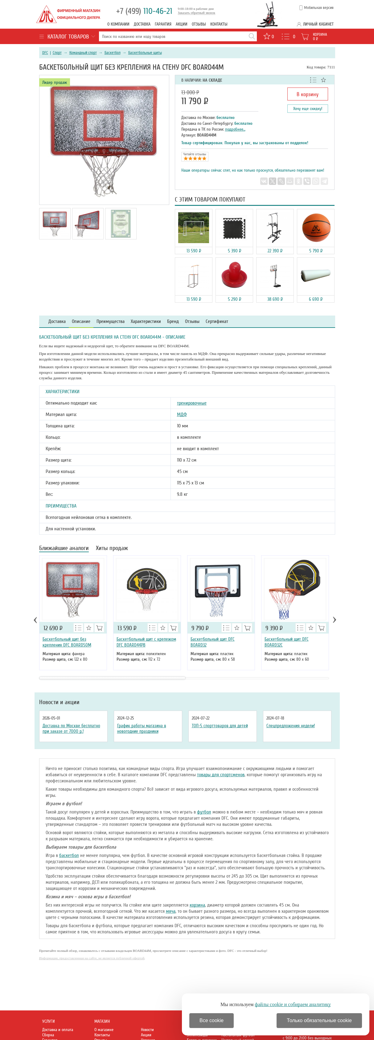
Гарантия (163, 24)
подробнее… (235, 129)
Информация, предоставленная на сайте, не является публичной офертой (92, 958)
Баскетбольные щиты (145, 52)
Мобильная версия (319, 7)
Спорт (57, 52)
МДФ (182, 414)
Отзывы (199, 24)
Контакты (219, 24)
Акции (181, 24)
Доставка (142, 24)
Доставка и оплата (57, 1029)
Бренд (173, 321)
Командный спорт (83, 52)
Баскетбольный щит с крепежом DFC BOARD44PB (146, 642)
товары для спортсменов (221, 775)
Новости (147, 1029)
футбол (204, 812)
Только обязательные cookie (319, 1020)
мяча (170, 911)
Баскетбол (113, 52)
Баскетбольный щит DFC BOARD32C (287, 642)
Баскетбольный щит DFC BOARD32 (213, 642)
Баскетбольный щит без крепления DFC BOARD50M (67, 642)
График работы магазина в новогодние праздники (141, 728)
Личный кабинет (318, 24)
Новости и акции (59, 702)
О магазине (103, 1029)
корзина (197, 905)
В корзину (308, 94)
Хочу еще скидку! (307, 108)
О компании (118, 24)
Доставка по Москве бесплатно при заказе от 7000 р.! (71, 728)
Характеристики (146, 321)
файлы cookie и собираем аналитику (293, 1004)
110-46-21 (144, 11)
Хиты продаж (112, 548)
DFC (45, 52)
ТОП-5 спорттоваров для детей (220, 725)
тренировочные (192, 403)
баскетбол (69, 855)
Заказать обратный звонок (197, 12)
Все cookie (211, 1020)
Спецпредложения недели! (290, 725)
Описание (81, 321)
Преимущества (111, 321)
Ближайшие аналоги (64, 548)
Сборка (48, 1035)
